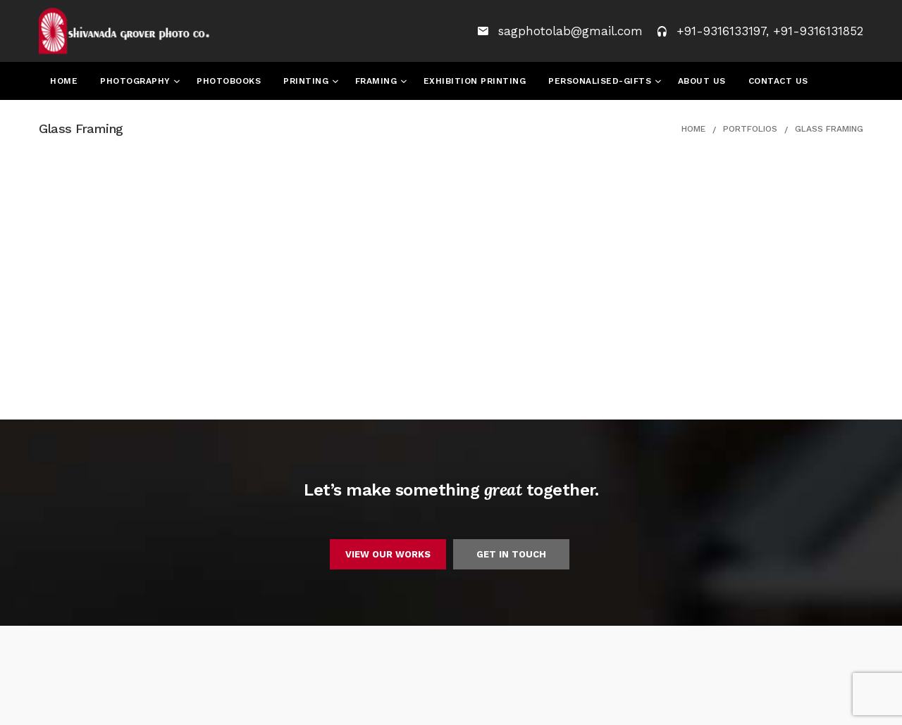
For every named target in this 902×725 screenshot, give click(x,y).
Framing (377, 81)
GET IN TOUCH (511, 554)
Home (64, 81)
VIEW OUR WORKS (388, 554)
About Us (702, 81)
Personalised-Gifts (601, 81)
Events (68, 119)
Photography (136, 81)
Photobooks (229, 81)
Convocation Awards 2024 (177, 119)
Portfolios (750, 129)
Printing (307, 81)
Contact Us (778, 81)
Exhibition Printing (475, 81)
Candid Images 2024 (317, 119)
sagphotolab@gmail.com (572, 31)
